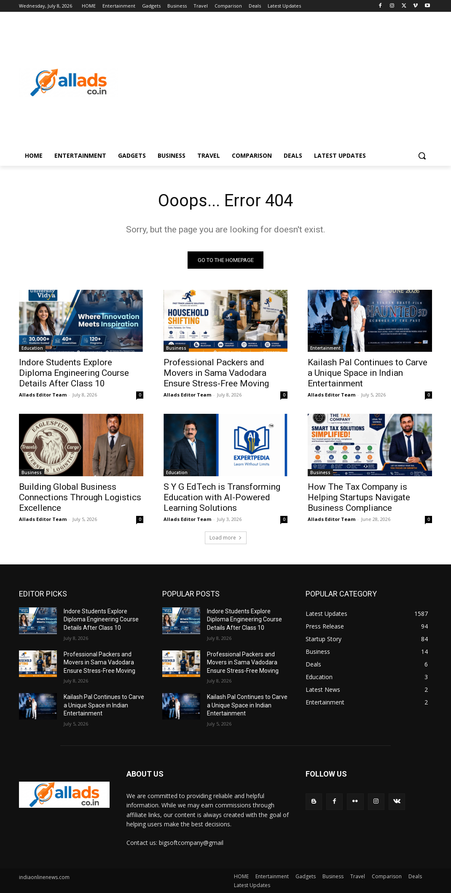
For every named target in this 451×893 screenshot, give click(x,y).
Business (176, 348)
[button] (422, 156)
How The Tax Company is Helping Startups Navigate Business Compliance (359, 497)
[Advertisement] (275, 83)
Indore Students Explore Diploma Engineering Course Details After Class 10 (74, 372)
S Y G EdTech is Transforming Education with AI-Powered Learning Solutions (222, 497)
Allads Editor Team (43, 394)
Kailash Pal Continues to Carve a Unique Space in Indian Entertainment (367, 372)
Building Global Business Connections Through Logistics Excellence (80, 497)
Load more (225, 537)
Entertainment (325, 348)
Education (32, 348)
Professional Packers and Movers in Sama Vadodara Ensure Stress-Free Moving (216, 372)
